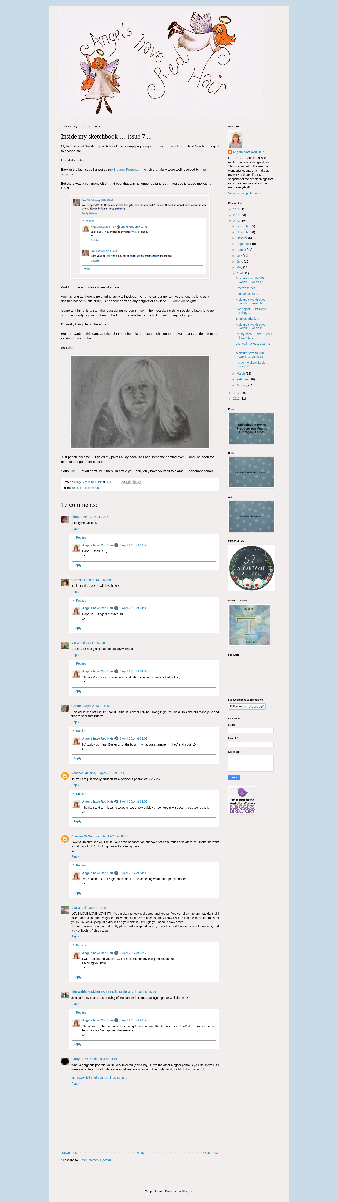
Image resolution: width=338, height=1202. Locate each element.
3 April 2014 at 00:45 (94, 516)
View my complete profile (245, 193)
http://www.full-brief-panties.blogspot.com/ (99, 1077)
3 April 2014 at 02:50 (96, 706)
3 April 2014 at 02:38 (91, 643)
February (242, 379)
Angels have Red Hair (97, 545)
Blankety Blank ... (247, 318)
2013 (237, 392)
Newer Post (70, 1152)
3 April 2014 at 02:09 (97, 580)
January (242, 385)
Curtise (76, 580)
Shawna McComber (85, 836)
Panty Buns (79, 1059)
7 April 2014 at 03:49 (103, 1059)
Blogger (187, 1191)
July (239, 255)
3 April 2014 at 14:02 (133, 738)
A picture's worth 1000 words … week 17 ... (251, 280)
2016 (237, 209)
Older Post (210, 1152)
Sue (73, 471)
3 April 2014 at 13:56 (133, 953)
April (239, 273)
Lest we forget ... (247, 288)
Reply (75, 528)
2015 (237, 215)
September (244, 244)
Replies (81, 537)
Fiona (75, 516)
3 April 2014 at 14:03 (133, 873)
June (240, 261)
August (241, 249)
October (242, 238)
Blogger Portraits (126, 169)
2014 (237, 221)
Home (140, 1152)
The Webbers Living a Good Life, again (99, 991)
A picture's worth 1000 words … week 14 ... (251, 354)
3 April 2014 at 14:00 (133, 608)
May (239, 267)
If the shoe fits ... (247, 294)
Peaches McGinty (83, 773)
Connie (76, 706)
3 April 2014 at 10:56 (114, 836)
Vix (73, 643)
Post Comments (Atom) (95, 1160)
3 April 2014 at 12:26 (92, 907)
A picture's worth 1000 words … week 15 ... (251, 326)
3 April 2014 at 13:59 (133, 545)
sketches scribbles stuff (86, 487)
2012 (237, 398)
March (241, 373)
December (243, 226)
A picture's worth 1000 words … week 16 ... (251, 301)
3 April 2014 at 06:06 (111, 773)
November (243, 232)
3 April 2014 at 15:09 (142, 991)
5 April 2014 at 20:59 (133, 1020)
